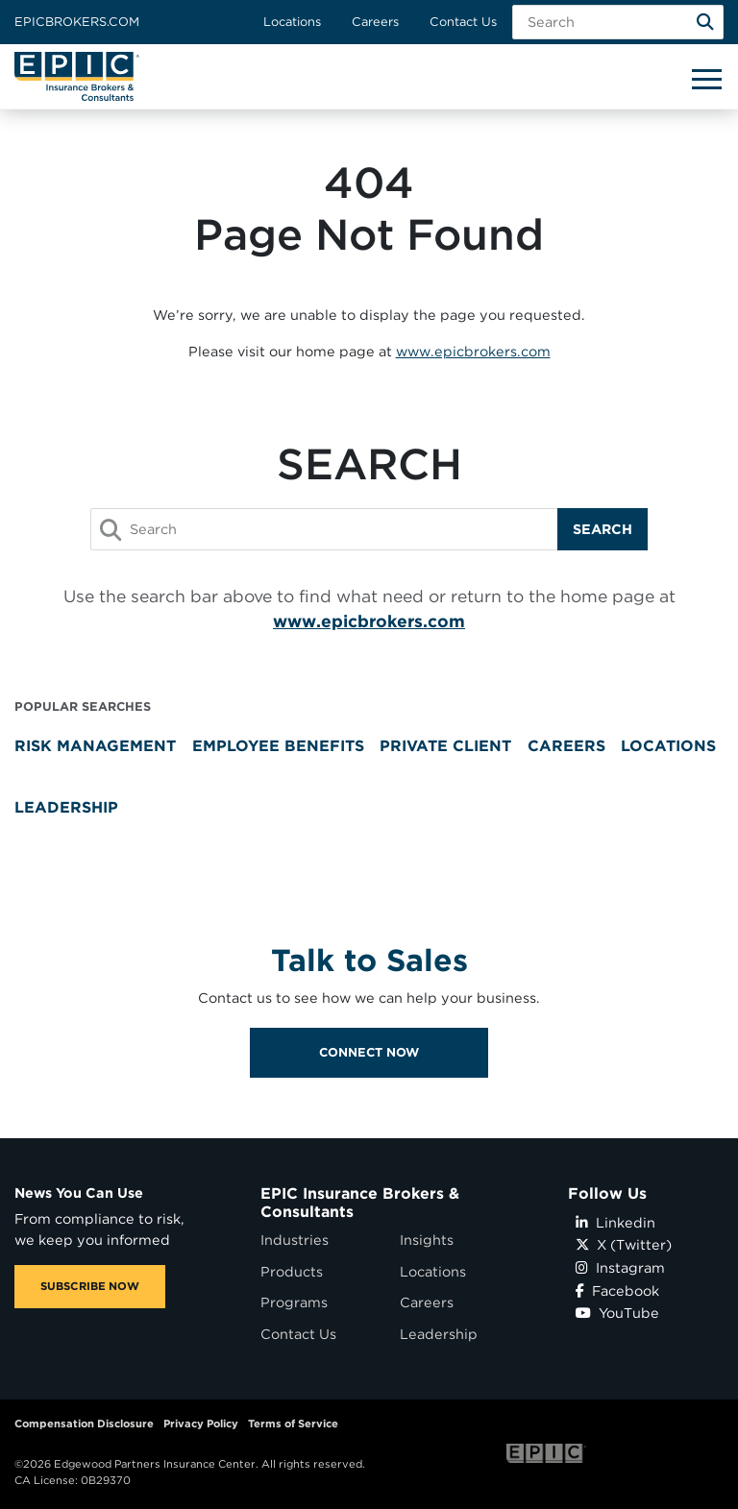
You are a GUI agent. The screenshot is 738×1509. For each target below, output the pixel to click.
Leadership (66, 807)
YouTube (617, 1312)
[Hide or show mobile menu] (706, 78)
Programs (294, 1302)
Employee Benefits (278, 746)
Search (602, 529)
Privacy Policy (200, 1423)
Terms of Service (293, 1423)
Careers (375, 21)
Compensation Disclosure (84, 1423)
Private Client (445, 746)
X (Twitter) (624, 1244)
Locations (292, 21)
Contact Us (463, 21)
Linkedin (615, 1222)
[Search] (705, 22)
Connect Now (369, 1087)
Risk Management (95, 746)
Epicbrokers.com (76, 21)
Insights (427, 1239)
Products (291, 1271)
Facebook (617, 1290)
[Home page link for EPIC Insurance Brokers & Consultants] (76, 76)
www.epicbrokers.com (473, 351)
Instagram (620, 1267)
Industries (294, 1239)
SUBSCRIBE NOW (89, 1286)
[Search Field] (618, 22)
